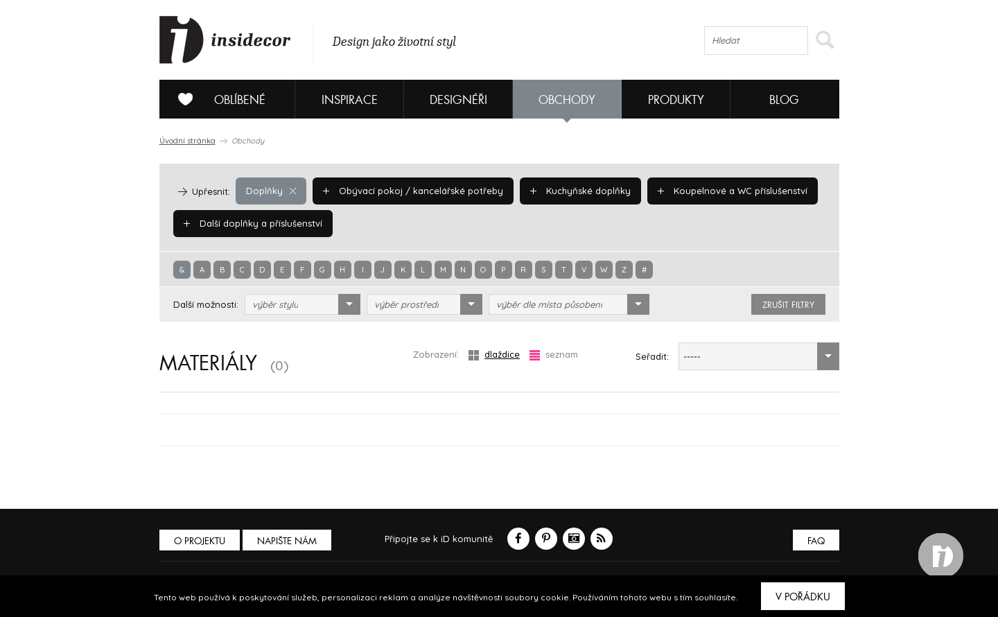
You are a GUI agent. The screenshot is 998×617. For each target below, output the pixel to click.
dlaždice (494, 354)
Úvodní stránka (187, 141)
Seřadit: (652, 356)
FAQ (816, 541)
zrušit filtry (788, 305)
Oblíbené (216, 99)
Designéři (458, 100)
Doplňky (271, 190)
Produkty (676, 100)
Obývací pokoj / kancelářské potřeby (413, 190)
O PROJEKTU (199, 541)
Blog (784, 100)
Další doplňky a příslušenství (253, 223)
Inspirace (350, 100)
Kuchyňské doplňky (580, 190)
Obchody (567, 100)
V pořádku (803, 597)
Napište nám (287, 541)
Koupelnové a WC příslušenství (732, 190)
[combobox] (302, 304)
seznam (553, 354)
